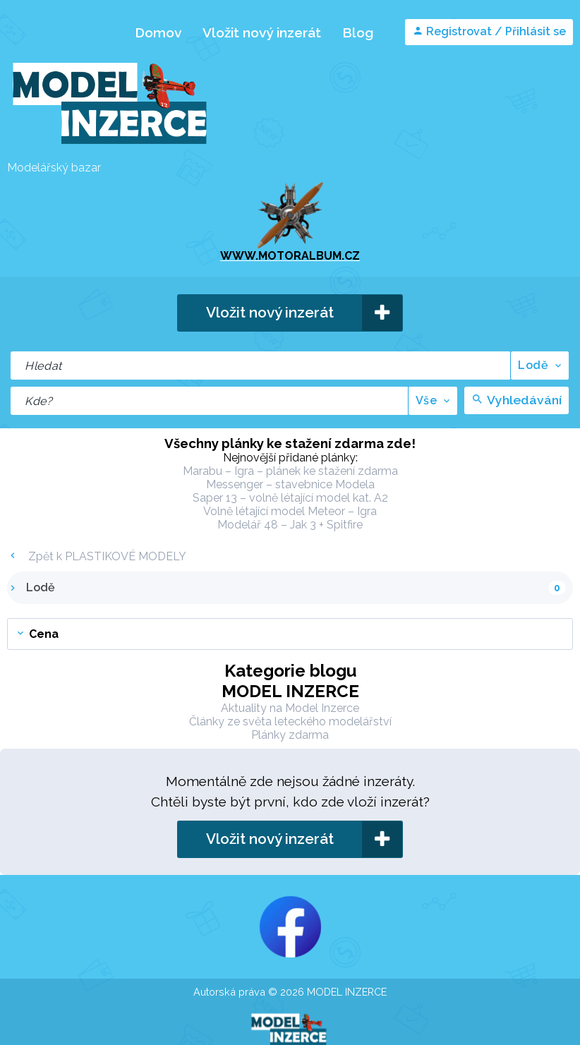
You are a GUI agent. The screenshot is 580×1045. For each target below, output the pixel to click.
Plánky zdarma (290, 735)
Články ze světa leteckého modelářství (290, 721)
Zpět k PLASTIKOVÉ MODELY (96, 556)
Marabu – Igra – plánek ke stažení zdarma (290, 471)
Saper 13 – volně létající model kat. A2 (290, 498)
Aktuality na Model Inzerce (290, 708)
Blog (357, 32)
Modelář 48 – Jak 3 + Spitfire (290, 524)
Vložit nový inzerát (262, 32)
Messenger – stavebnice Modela (290, 484)
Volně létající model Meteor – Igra (290, 511)
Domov (158, 32)
